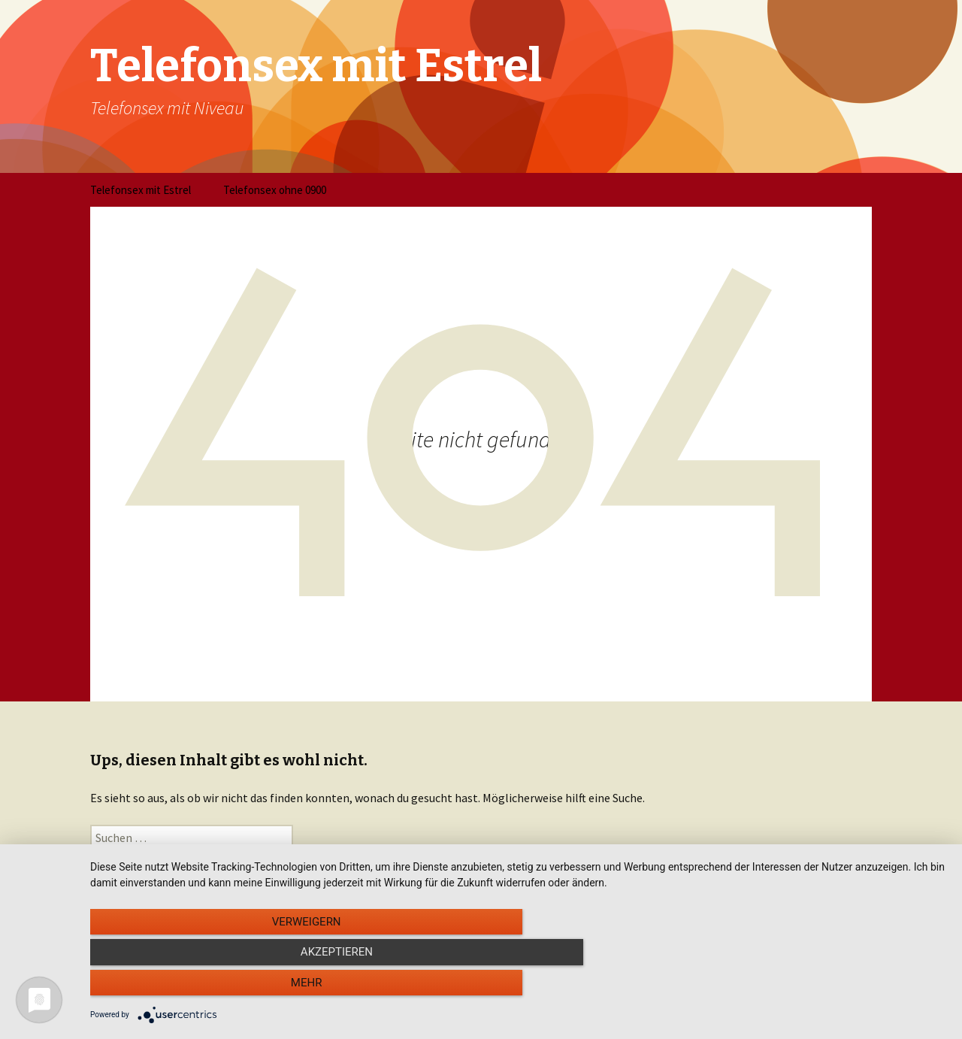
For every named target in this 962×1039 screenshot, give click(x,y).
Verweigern (218, 987)
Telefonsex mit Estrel (140, 190)
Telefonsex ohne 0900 (274, 190)
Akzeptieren (519, 987)
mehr (818, 987)
